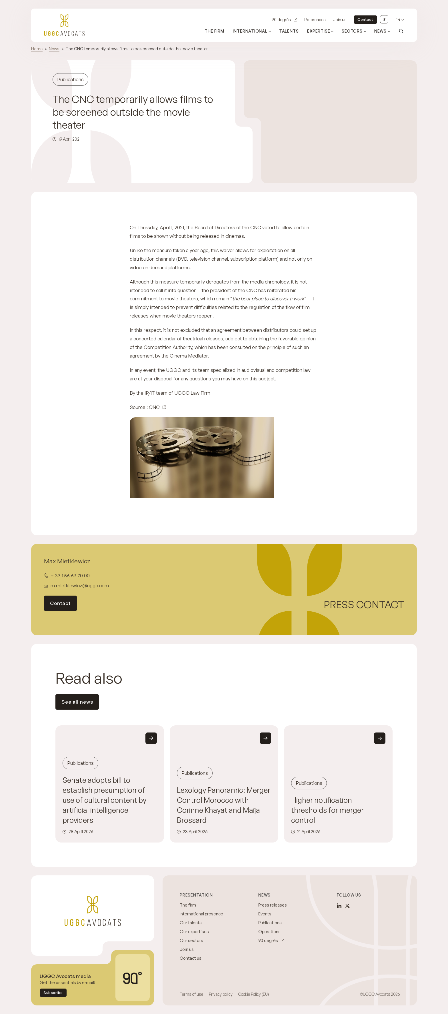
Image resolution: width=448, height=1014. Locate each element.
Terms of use (191, 994)
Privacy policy (221, 994)
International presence (201, 914)
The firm (214, 31)
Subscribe (53, 992)
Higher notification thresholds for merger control (327, 810)
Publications (270, 922)
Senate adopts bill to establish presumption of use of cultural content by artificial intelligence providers (104, 800)
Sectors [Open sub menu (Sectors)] (352, 31)
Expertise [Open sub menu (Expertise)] (318, 31)
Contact (365, 19)
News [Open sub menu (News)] (380, 31)
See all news (77, 702)
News (54, 48)
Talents (289, 31)
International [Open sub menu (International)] (250, 31)
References (315, 19)
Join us (340, 19)
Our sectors (191, 940)
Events (264, 914)
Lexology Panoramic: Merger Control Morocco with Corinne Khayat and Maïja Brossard (223, 805)
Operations (269, 931)
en (397, 20)
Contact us (190, 958)
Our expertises (194, 931)
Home (37, 48)
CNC (154, 407)
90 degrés (281, 19)
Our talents (191, 922)
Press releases (272, 905)
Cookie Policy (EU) (253, 994)
